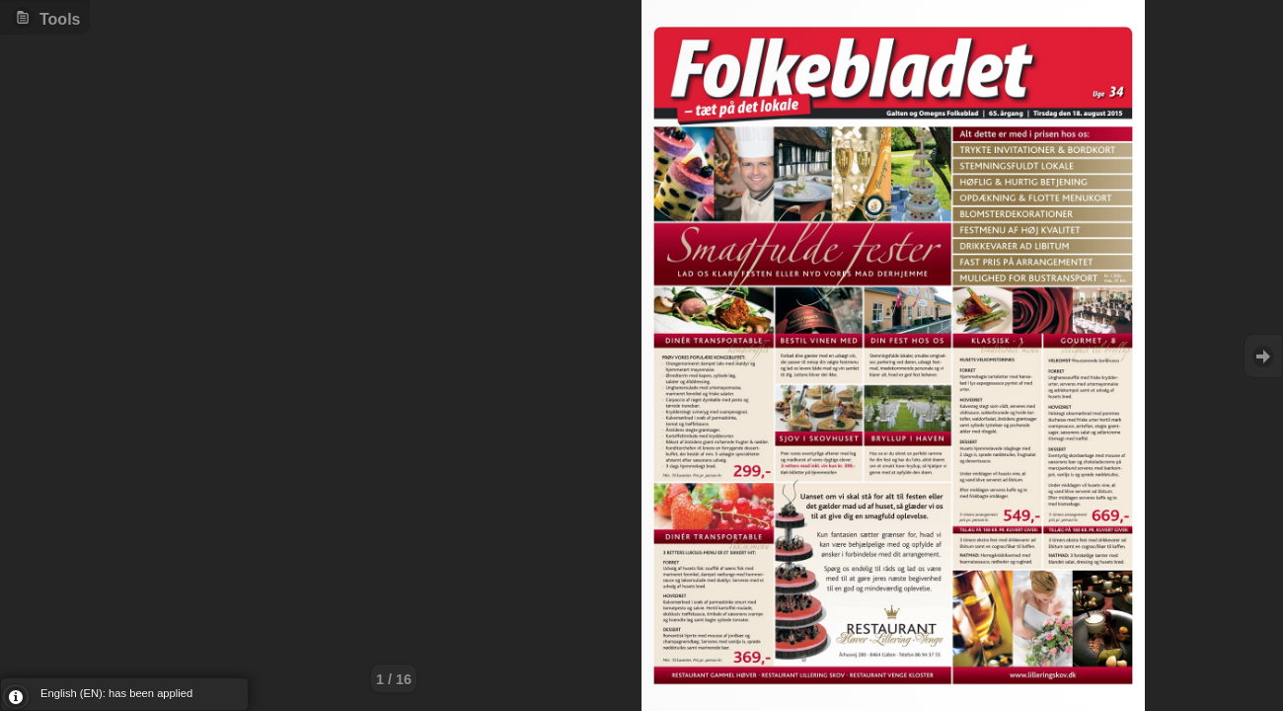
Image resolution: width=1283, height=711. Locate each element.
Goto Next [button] (1263, 356)
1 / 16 (394, 679)
